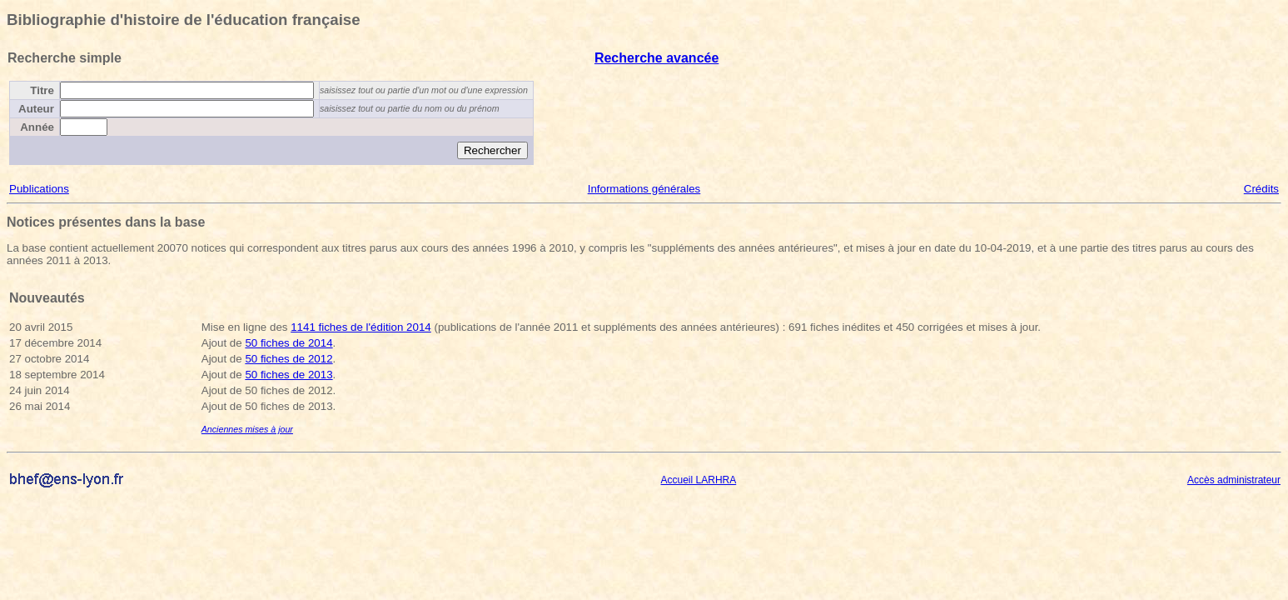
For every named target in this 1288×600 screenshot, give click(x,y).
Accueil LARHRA (699, 480)
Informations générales (644, 188)
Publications (39, 188)
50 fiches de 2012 (288, 358)
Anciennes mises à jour (247, 429)
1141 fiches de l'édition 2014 (361, 327)
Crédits (1261, 188)
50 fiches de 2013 (288, 374)
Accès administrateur (1234, 480)
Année (37, 127)
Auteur (36, 108)
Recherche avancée (656, 58)
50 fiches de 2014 (288, 343)
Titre (42, 90)
